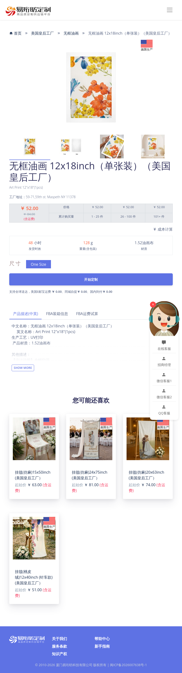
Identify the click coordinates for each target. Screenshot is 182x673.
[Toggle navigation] (169, 10)
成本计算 (163, 229)
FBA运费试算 (87, 313)
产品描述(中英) (25, 313)
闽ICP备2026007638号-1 (128, 665)
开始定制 (91, 279)
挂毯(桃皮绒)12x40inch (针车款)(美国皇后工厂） (34, 577)
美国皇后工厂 (42, 33)
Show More (23, 368)
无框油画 (71, 33)
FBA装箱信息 (57, 313)
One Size (38, 264)
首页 (15, 33)
